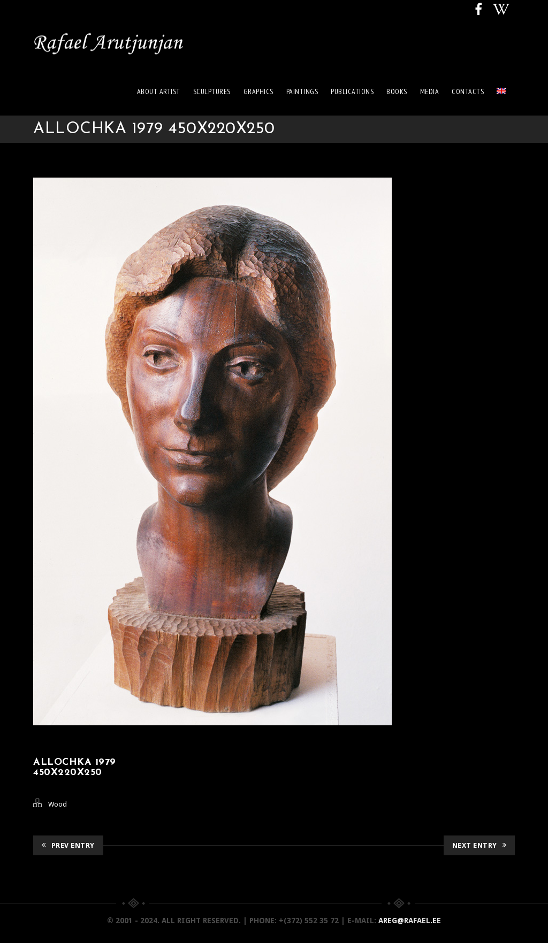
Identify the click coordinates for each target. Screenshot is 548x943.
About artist (158, 91)
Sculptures (212, 91)
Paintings (302, 91)
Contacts (468, 91)
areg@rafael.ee (409, 920)
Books (396, 91)
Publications (352, 91)
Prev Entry (68, 845)
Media (429, 91)
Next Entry (479, 845)
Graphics (258, 91)
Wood (57, 804)
